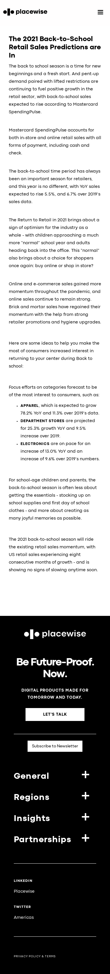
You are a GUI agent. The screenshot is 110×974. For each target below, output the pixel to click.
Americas (24, 918)
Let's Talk (55, 714)
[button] (100, 12)
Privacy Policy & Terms (35, 956)
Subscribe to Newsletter (55, 746)
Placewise (24, 892)
